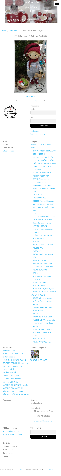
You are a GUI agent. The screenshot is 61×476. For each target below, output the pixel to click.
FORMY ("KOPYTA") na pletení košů (44, 190)
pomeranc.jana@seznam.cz (41, 421)
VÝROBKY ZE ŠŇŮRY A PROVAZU (16, 394)
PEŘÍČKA (36, 242)
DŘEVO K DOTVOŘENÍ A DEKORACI (42, 168)
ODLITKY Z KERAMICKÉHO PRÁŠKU (43, 230)
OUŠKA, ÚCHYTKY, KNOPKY (43, 235)
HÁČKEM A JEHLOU (10, 350)
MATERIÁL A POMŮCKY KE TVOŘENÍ (40, 146)
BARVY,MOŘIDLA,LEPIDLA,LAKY (44, 151)
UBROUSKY (37, 279)
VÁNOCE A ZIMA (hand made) (44, 320)
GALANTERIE (37, 195)
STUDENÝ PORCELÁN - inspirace (15, 363)
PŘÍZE (35, 257)
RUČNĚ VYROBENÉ (37, 295)
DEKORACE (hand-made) (42, 298)
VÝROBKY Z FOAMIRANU (13, 388)
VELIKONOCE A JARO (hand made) (43, 324)
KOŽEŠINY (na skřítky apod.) (43, 201)
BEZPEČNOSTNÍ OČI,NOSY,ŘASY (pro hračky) (43, 155)
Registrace (34, 131)
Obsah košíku (8, 151)
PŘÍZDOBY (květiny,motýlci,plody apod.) (43, 252)
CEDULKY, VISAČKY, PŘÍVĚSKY (44, 160)
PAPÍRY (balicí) (38, 238)
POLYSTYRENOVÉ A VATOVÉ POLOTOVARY (43, 246)
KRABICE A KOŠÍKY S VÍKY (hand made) (42, 309)
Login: (32, 109)
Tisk (20, 470)
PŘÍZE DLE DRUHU (39, 260)
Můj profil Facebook (11, 431)
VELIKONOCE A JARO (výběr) (43, 289)
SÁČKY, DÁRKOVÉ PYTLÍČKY (43, 267)
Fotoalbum (13, 31)
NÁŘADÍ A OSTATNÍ (40, 226)
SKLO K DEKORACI (40, 270)
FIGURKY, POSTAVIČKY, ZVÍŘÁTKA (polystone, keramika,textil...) (41, 179)
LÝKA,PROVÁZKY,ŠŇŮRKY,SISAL (44, 216)
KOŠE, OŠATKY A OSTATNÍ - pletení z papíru (13, 355)
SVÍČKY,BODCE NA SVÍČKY (42, 276)
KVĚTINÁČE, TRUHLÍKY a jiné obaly (43, 208)
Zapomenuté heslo (37, 134)
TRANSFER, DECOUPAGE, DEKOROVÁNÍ (13, 367)
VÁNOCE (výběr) (39, 285)
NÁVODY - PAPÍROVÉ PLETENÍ (14, 360)
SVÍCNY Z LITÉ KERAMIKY (42, 317)
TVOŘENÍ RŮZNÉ (9, 372)
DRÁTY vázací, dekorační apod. (44, 163)
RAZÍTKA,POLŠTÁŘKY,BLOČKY (44, 263)
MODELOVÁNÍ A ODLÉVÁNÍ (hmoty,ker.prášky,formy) (43, 221)
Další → (31, 96)
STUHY (35, 273)
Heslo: (32, 117)
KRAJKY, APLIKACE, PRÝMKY (43, 204)
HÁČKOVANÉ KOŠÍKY (40, 198)
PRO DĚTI (36, 314)
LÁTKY (35, 213)
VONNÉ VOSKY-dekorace (42, 329)
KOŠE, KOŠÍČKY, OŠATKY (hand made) (44, 302)
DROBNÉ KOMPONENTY (42, 173)
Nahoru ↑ (51, 470)
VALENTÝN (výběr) (39, 282)
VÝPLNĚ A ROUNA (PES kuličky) (44, 292)
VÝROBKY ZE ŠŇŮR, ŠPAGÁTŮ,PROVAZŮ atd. (42, 340)
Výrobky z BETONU (10, 382)
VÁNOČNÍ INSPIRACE (11, 375)
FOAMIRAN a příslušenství (43, 185)
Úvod (4, 31)
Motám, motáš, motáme (12, 434)
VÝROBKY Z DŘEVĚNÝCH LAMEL (42, 334)
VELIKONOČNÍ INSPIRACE (13, 379)
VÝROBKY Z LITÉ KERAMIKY (13, 391)
